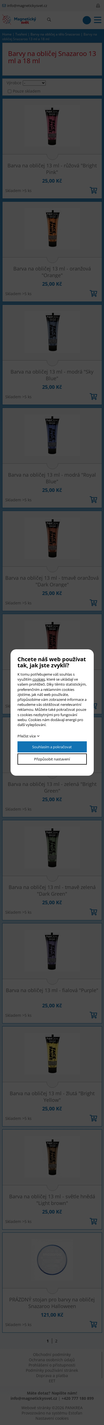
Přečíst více (26, 736)
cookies (38, 679)
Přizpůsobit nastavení (52, 759)
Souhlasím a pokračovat (52, 746)
